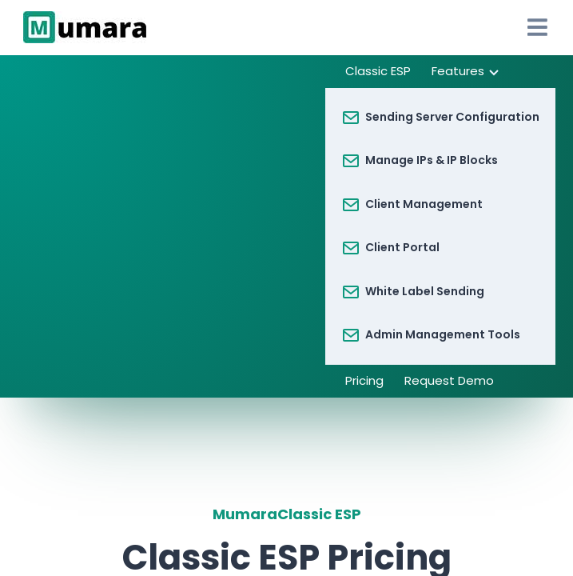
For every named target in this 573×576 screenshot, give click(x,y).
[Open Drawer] (537, 27)
